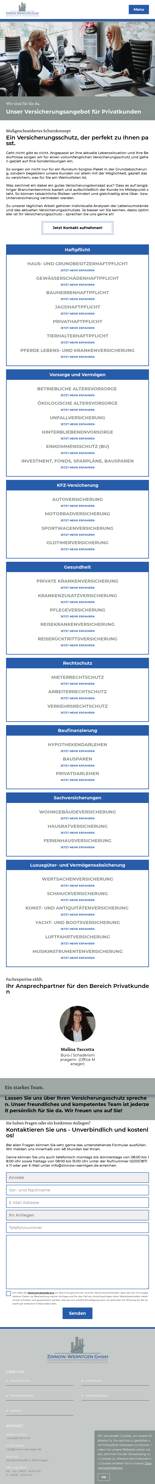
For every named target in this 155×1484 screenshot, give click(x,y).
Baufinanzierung (77, 730)
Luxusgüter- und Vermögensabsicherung (77, 865)
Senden (77, 1312)
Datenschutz (20, 1380)
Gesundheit (77, 567)
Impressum (94, 1380)
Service (16, 1409)
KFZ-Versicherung (77, 485)
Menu (139, 9)
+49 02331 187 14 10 (18, 1437)
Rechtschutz (77, 663)
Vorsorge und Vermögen (77, 374)
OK (104, 1477)
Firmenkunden (21, 1394)
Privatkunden (96, 1394)
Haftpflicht (77, 249)
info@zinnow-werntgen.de (23, 1448)
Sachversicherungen (77, 798)
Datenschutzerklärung (41, 1292)
